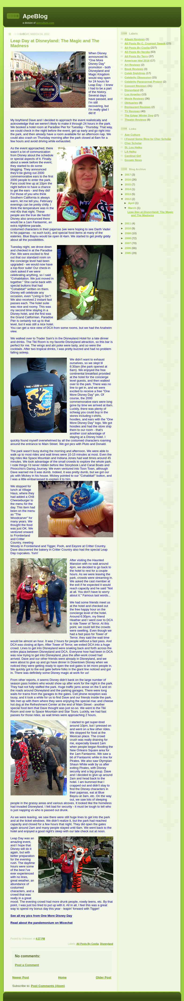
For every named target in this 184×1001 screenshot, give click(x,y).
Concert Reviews (136, 85)
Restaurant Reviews (138, 106)
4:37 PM (40, 938)
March (132, 207)
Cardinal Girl (133, 155)
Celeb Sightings (135, 73)
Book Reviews (134, 68)
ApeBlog (35, 16)
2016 (128, 179)
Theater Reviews (135, 119)
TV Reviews (132, 111)
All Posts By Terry (136, 56)
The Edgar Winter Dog (139, 115)
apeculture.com (45, 23)
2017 (128, 174)
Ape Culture (132, 134)
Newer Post (20, 977)
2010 (128, 228)
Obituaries (131, 102)
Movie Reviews (134, 98)
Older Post (103, 977)
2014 (128, 189)
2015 (128, 184)
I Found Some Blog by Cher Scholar (148, 138)
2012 (128, 198)
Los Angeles (133, 94)
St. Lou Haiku (133, 147)
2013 (128, 194)
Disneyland (106, 944)
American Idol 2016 (137, 60)
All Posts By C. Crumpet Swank (145, 43)
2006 (128, 247)
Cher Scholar (133, 143)
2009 (128, 233)
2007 (128, 243)
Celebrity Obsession (138, 77)
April (131, 202)
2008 (128, 238)
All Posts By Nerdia (137, 51)
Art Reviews (132, 64)
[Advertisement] (135, 330)
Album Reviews (135, 39)
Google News (133, 159)
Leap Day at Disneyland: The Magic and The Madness (150, 213)
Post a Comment (27, 965)
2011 (128, 223)
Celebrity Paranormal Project (143, 81)
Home (62, 977)
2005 (128, 252)
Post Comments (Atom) (48, 986)
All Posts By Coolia (87, 944)
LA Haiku (130, 151)
